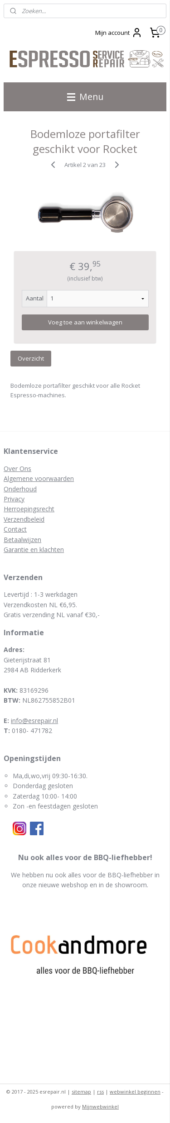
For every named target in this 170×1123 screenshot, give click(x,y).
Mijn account (118, 32)
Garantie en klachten (34, 549)
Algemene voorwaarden (39, 478)
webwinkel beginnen (135, 1091)
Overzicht (31, 358)
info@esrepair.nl (34, 720)
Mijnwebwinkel (100, 1106)
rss (100, 1091)
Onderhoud (20, 489)
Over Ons (17, 468)
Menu (85, 96)
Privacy (14, 499)
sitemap (81, 1091)
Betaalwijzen (22, 539)
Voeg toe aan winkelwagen (85, 322)
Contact (15, 529)
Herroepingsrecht (29, 508)
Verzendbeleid (24, 519)
